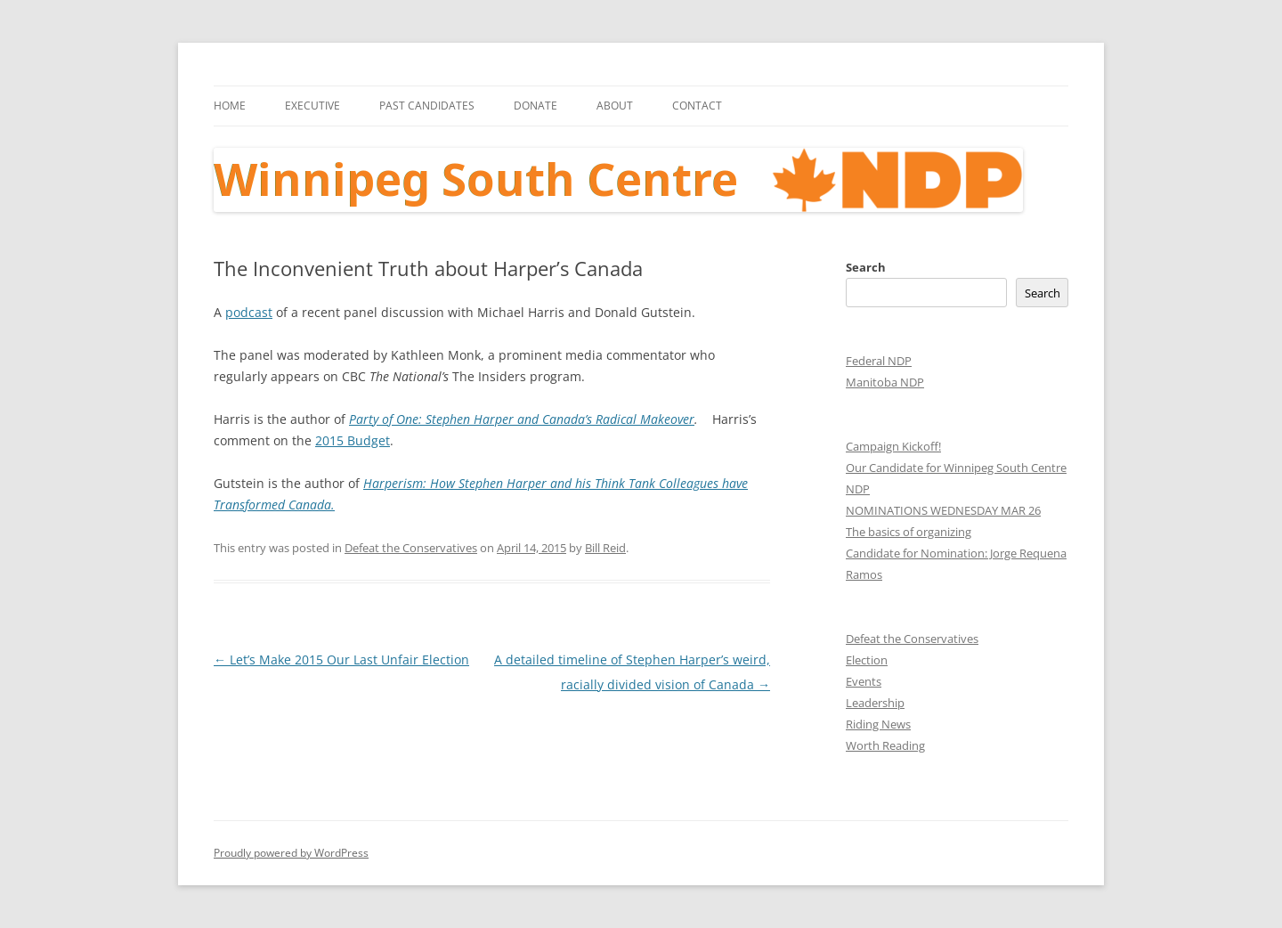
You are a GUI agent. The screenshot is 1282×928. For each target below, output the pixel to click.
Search (866, 267)
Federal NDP (879, 361)
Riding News (878, 724)
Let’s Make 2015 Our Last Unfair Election (341, 659)
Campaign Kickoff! (893, 446)
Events (863, 681)
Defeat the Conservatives (411, 548)
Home (230, 105)
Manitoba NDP (885, 382)
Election (867, 660)
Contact (697, 105)
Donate (535, 105)
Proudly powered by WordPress (291, 852)
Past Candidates (427, 105)
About (614, 105)
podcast (248, 312)
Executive (312, 105)
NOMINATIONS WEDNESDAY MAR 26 (943, 510)
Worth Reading (885, 745)
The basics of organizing (908, 532)
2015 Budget (352, 440)
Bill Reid (605, 548)
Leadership (875, 703)
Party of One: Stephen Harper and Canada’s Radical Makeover (521, 419)
